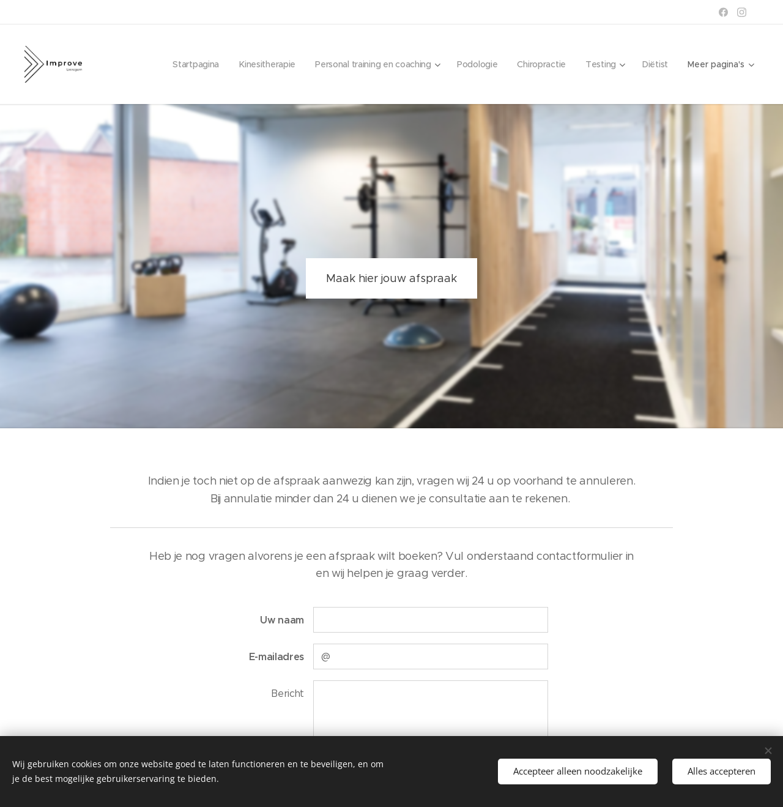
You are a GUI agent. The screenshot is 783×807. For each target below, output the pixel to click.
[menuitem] (186, 64)
